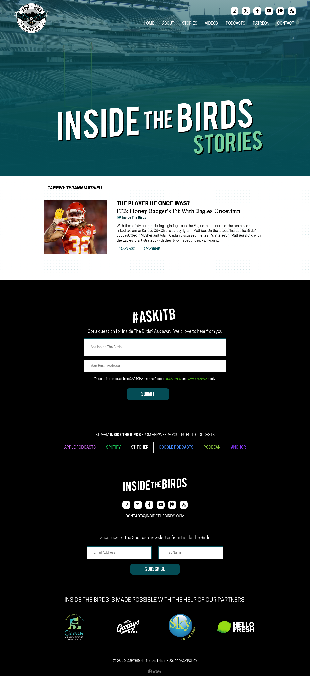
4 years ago (141, 249)
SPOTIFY (111, 447)
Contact (288, 24)
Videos (217, 24)
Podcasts (240, 24)
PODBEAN (215, 447)
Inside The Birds (136, 218)
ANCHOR (243, 447)
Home (156, 24)
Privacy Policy (172, 379)
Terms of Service (198, 379)
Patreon (264, 24)
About (174, 24)
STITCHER (138, 447)
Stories (195, 24)
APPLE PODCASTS (75, 447)
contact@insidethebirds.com (155, 514)
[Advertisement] (155, 69)
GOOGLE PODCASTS (177, 447)
